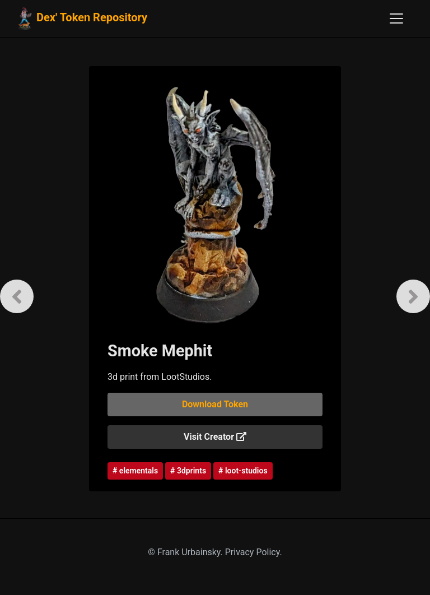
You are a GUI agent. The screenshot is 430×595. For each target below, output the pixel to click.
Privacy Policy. (253, 552)
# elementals (135, 470)
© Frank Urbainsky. (186, 552)
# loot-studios (243, 470)
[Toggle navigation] (396, 18)
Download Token (215, 404)
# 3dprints (188, 470)
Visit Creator (215, 436)
